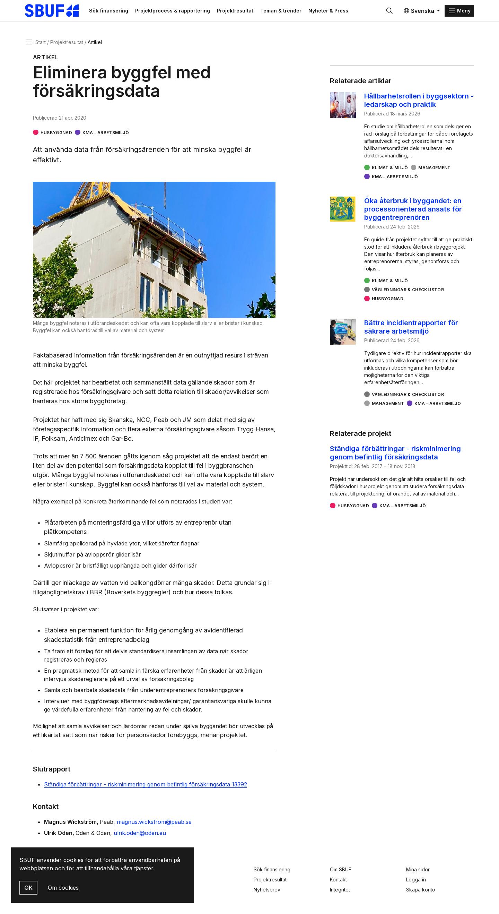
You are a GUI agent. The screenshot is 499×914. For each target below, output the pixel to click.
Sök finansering (112, 11)
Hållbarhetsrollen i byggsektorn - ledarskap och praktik (419, 101)
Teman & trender (284, 11)
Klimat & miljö (390, 168)
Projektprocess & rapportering (176, 11)
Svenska (418, 11)
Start (40, 43)
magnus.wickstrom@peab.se (154, 822)
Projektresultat (238, 11)
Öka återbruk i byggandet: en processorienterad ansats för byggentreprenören (413, 210)
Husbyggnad (56, 133)
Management (434, 168)
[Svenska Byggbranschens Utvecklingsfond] (57, 11)
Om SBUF (340, 869)
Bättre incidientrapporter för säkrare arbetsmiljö (411, 328)
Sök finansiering (272, 869)
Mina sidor (418, 869)
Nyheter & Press (332, 11)
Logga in (416, 879)
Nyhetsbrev (267, 890)
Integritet (340, 890)
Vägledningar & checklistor (408, 290)
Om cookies (63, 887)
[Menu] (459, 11)
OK (28, 887)
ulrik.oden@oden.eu (140, 833)
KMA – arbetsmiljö (105, 133)
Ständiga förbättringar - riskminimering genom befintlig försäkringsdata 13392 (145, 785)
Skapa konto (420, 890)
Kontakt (338, 879)
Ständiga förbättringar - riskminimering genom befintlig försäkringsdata (395, 454)
